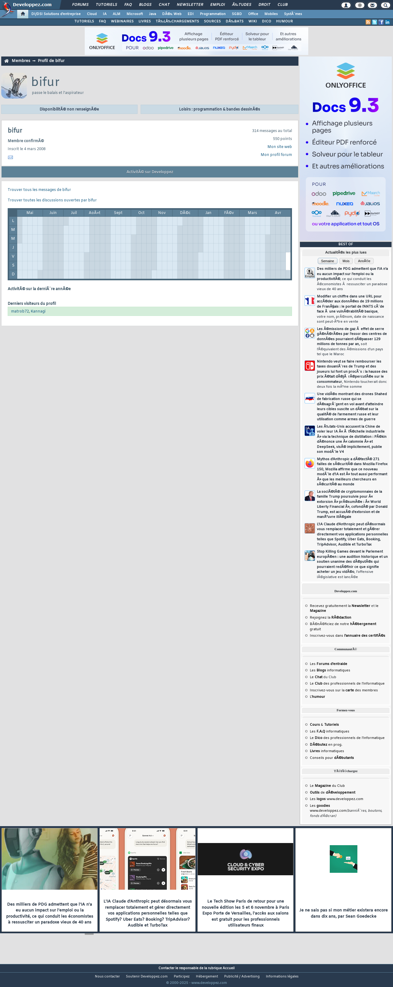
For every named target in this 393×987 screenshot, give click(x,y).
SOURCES (212, 21)
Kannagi (38, 311)
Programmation (213, 14)
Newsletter (190, 4)
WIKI (252, 21)
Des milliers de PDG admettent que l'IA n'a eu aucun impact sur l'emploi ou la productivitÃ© (352, 279)
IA (105, 14)
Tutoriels (106, 4)
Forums (80, 4)
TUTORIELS (84, 21)
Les (328, 664)
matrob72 (20, 311)
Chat (164, 4)
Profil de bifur (51, 61)
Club (282, 4)
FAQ (128, 4)
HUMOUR (284, 21)
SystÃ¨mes (293, 14)
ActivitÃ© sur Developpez (149, 172)
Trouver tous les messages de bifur (39, 190)
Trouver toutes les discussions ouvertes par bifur (52, 200)
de (332, 793)
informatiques (327, 751)
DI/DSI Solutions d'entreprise (56, 14)
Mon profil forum (276, 155)
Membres (21, 61)
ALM (116, 14)
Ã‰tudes (242, 4)
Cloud (92, 14)
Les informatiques (330, 670)
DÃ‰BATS (234, 21)
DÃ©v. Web (171, 14)
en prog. (326, 745)
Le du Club (327, 786)
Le (316, 677)
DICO (266, 21)
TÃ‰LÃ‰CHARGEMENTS (177, 21)
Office (253, 14)
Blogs (145, 4)
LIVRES (144, 21)
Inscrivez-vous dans (347, 636)
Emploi (217, 4)
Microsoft (134, 14)
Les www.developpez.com (336, 799)
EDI (191, 14)
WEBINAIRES (122, 21)
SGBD (237, 14)
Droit (264, 4)
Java (152, 14)
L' (317, 697)
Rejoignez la (330, 618)
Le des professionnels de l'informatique (347, 684)
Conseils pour (332, 758)
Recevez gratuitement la (340, 606)
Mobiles (271, 14)
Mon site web (279, 147)
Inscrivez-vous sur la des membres (344, 690)
